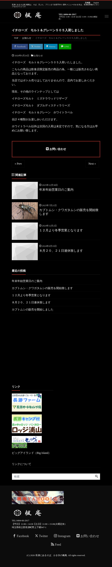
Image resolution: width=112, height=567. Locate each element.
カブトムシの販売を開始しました (32, 309)
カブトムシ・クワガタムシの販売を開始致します (42, 288)
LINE (65, 46)
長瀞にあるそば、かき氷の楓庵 (51, 555)
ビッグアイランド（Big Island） (31, 452)
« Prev (18, 163)
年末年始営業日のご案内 (27, 281)
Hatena (50, 46)
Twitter (36, 46)
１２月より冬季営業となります (31, 295)
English (96, 3)
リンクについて (21, 464)
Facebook (20, 46)
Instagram (62, 536)
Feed (56, 544)
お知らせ (38, 55)
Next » (92, 163)
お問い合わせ (56, 149)
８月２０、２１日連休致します (31, 302)
